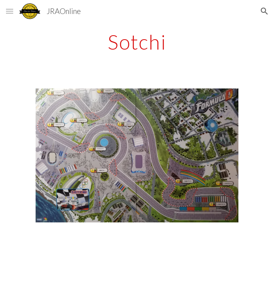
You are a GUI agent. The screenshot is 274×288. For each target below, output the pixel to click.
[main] (137, 42)
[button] (9, 11)
